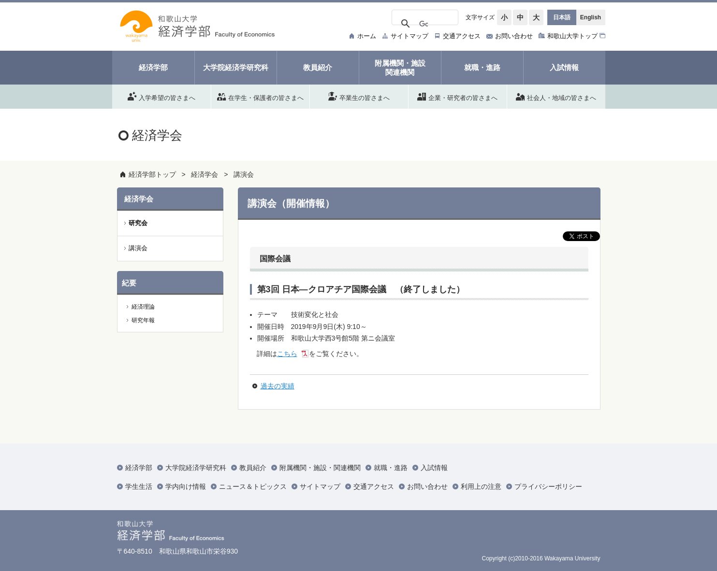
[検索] (423, 24)
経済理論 (143, 306)
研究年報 (143, 320)
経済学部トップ (152, 174)
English (590, 17)
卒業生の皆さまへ (359, 96)
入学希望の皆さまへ (161, 96)
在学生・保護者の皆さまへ (260, 96)
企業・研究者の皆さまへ (457, 96)
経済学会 (204, 174)
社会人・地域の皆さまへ (556, 96)
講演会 (244, 174)
